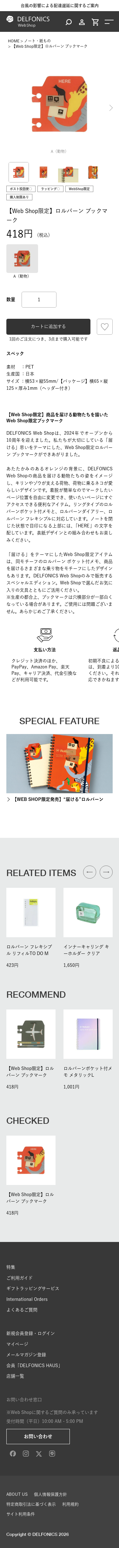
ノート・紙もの (37, 41)
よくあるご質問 (21, 1310)
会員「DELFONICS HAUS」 (34, 1365)
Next (111, 108)
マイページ (17, 1344)
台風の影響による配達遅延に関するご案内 (60, 6)
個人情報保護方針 (50, 1494)
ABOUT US (17, 1494)
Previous (8, 108)
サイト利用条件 (20, 1514)
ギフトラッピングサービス (32, 1288)
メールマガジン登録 (26, 1354)
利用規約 (70, 1504)
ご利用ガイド (19, 1278)
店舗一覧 (15, 1376)
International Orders (27, 1299)
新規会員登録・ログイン (30, 1333)
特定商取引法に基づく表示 (31, 1504)
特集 (10, 1267)
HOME (13, 41)
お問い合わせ (38, 1436)
